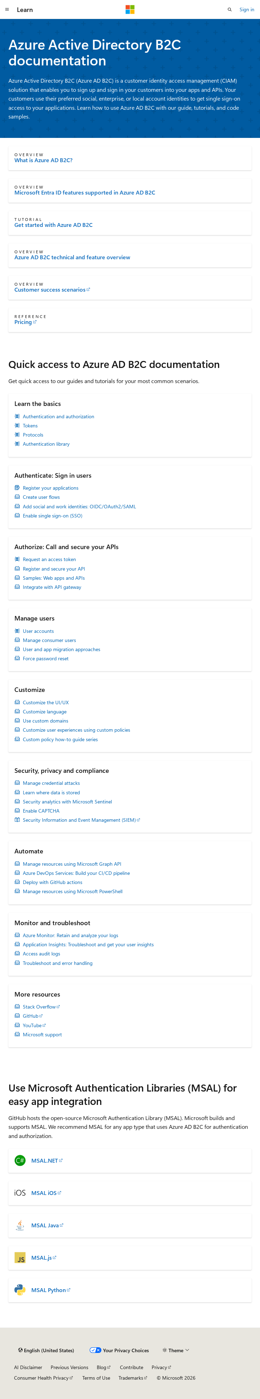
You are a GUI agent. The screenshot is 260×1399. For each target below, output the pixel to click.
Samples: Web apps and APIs (54, 578)
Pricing (23, 321)
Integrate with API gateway (52, 587)
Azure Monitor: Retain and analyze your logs (70, 935)
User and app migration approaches (61, 649)
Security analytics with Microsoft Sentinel (67, 802)
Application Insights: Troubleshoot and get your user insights (88, 944)
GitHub (30, 1016)
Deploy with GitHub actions (52, 882)
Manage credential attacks (51, 783)
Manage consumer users (49, 640)
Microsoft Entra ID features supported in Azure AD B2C (84, 192)
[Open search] (230, 9)
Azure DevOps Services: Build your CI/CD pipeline (76, 873)
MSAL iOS (44, 1192)
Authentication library (46, 444)
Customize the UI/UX (46, 702)
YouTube (32, 1025)
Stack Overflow (39, 1007)
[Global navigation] (7, 9)
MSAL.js (41, 1257)
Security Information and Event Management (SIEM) (79, 820)
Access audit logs (41, 953)
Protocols (33, 435)
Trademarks (131, 1377)
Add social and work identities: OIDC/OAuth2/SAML (79, 506)
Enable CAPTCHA (41, 811)
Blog (101, 1367)
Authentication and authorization (58, 416)
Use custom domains (45, 721)
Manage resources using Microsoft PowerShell (72, 891)
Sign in (247, 9)
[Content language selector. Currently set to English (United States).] (46, 1350)
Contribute (131, 1367)
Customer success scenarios (49, 289)
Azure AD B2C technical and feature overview (72, 257)
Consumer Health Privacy (41, 1377)
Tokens (30, 425)
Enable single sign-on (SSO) (52, 516)
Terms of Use (96, 1377)
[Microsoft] (130, 9)
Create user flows (41, 497)
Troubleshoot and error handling (58, 963)
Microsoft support (42, 1034)
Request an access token (49, 559)
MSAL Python (48, 1289)
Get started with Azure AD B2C (53, 224)
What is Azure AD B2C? (43, 160)
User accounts (38, 631)
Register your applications (50, 488)
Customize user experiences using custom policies (76, 730)
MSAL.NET (44, 1160)
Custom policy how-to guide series (60, 739)
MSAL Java (45, 1225)
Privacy (159, 1367)
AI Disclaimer (28, 1367)
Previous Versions (69, 1367)
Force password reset (46, 658)
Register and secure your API (54, 569)
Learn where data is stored (51, 792)
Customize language (44, 711)
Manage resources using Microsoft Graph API (72, 864)
